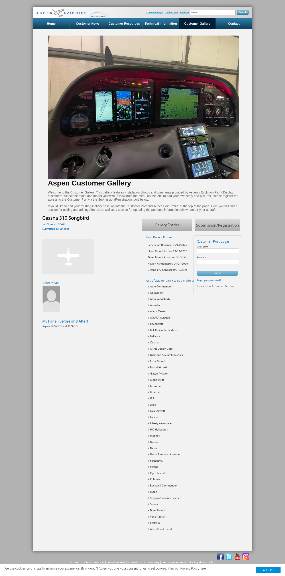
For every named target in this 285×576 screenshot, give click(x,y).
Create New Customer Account (215, 286)
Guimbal (155, 392)
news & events (115, 562)
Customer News (88, 23)
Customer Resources (124, 23)
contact (190, 562)
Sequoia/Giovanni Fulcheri (165, 498)
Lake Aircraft (157, 411)
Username (202, 246)
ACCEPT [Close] (268, 570)
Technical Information (161, 23)
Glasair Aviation (159, 373)
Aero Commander (161, 286)
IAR (152, 398)
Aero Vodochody (160, 299)
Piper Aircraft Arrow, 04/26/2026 (167, 257)
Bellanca (155, 336)
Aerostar (155, 305)
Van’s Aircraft (157, 516)
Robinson (155, 479)
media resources (172, 562)
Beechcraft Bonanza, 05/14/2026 (167, 245)
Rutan (153, 491)
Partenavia (156, 460)
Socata (154, 504)
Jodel (153, 404)
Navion (154, 442)
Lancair (154, 417)
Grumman (156, 386)
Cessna (154, 342)
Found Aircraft (158, 367)
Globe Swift (157, 379)
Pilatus (154, 466)
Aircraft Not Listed (161, 529)
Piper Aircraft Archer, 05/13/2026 (167, 251)
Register (184, 12)
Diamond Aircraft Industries (166, 355)
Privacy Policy (189, 568)
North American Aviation (165, 454)
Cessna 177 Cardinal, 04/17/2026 (167, 269)
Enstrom (155, 522)
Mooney (155, 435)
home (74, 562)
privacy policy (206, 562)
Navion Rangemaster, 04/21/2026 (168, 263)
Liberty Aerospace (161, 423)
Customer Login (155, 12)
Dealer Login (171, 12)
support (99, 562)
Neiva (153, 448)
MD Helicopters (159, 429)
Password (202, 257)
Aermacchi (156, 292)
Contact (234, 23)
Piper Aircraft (158, 473)
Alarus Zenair (158, 311)
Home (51, 23)
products (86, 562)
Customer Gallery (197, 23)
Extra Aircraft (157, 361)
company (153, 562)
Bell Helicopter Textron (163, 330)
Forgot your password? (209, 280)
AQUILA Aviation (160, 317)
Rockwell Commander (163, 485)
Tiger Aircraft (157, 510)
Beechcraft (156, 323)
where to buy (136, 562)
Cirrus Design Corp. (161, 348)
